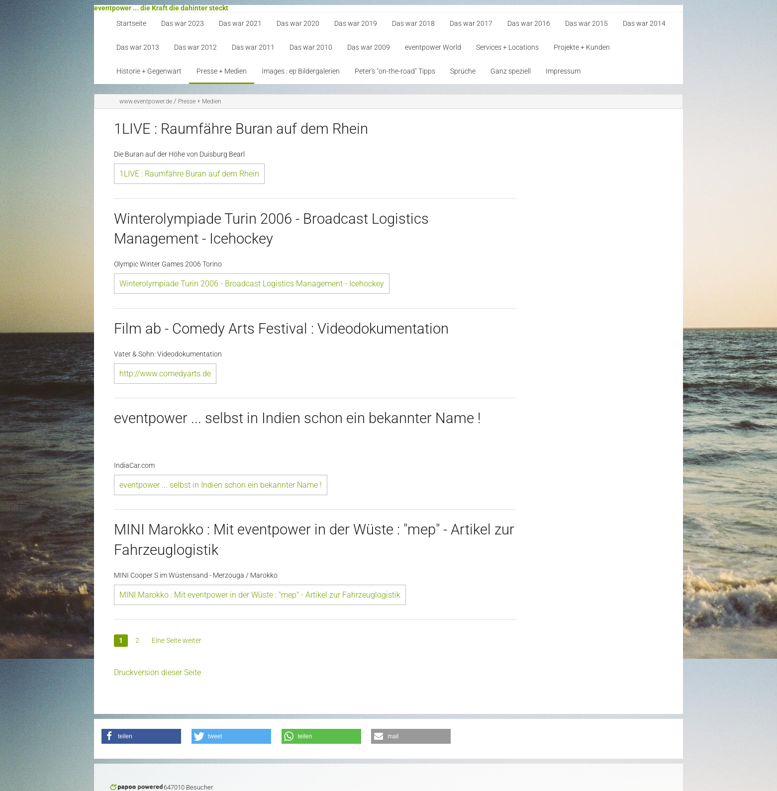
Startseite (131, 23)
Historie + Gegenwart (149, 71)
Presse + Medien (221, 71)
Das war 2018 (413, 23)
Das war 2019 (355, 23)
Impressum (563, 71)
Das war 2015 (586, 23)
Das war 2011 (253, 47)
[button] (141, 736)
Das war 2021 (240, 23)
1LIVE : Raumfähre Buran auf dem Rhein (189, 173)
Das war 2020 (298, 23)
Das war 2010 (311, 47)
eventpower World (433, 47)
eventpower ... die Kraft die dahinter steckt (161, 8)
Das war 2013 (137, 47)
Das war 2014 (644, 23)
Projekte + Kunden (582, 47)
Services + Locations (507, 47)
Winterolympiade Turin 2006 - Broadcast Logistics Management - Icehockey (251, 283)
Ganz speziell (510, 71)
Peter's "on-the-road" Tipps (395, 71)
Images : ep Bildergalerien (301, 71)
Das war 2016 (528, 23)
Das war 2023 (182, 23)
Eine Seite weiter (176, 640)
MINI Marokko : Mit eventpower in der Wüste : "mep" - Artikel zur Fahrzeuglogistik (259, 595)
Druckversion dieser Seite (157, 672)
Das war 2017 (471, 23)
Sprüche (463, 71)
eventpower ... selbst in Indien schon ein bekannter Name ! (220, 485)
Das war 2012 (195, 47)
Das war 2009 (368, 47)
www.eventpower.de (145, 101)
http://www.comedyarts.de (165, 373)
